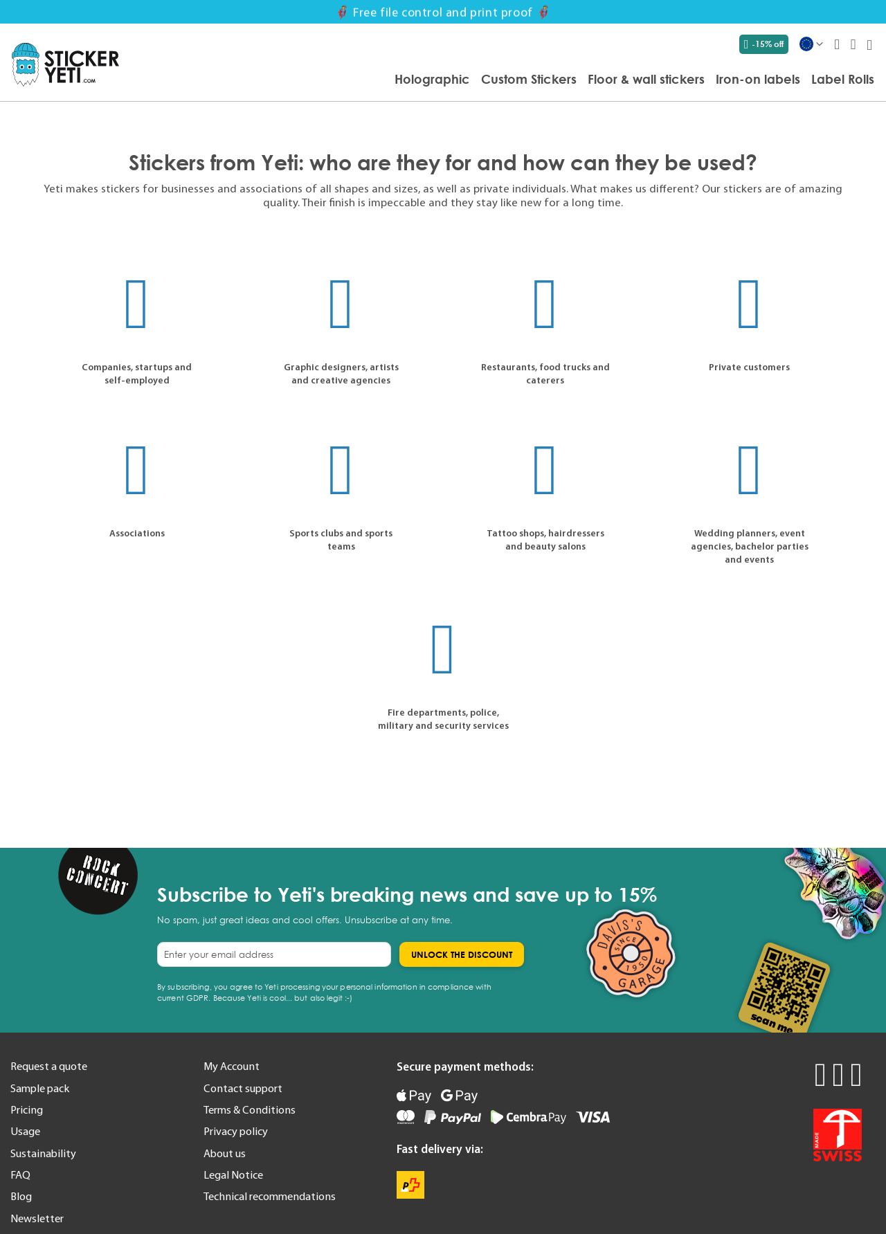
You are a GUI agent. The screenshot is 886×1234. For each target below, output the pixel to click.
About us (225, 1153)
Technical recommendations (270, 1196)
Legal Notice (233, 1174)
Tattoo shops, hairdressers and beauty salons (545, 539)
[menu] (503, 80)
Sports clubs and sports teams (340, 539)
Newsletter (37, 1218)
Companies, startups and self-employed (137, 373)
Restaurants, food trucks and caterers (545, 373)
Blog (21, 1196)
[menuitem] (432, 79)
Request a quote (48, 1066)
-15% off (764, 44)
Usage (25, 1131)
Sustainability (43, 1153)
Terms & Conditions (250, 1109)
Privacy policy (236, 1131)
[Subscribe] (461, 954)
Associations (137, 532)
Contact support (243, 1088)
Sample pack (39, 1088)
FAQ (20, 1174)
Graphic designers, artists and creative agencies (341, 373)
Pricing (26, 1109)
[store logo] (65, 65)
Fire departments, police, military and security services (443, 719)
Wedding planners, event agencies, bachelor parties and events (749, 546)
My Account (232, 1066)
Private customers (749, 366)
